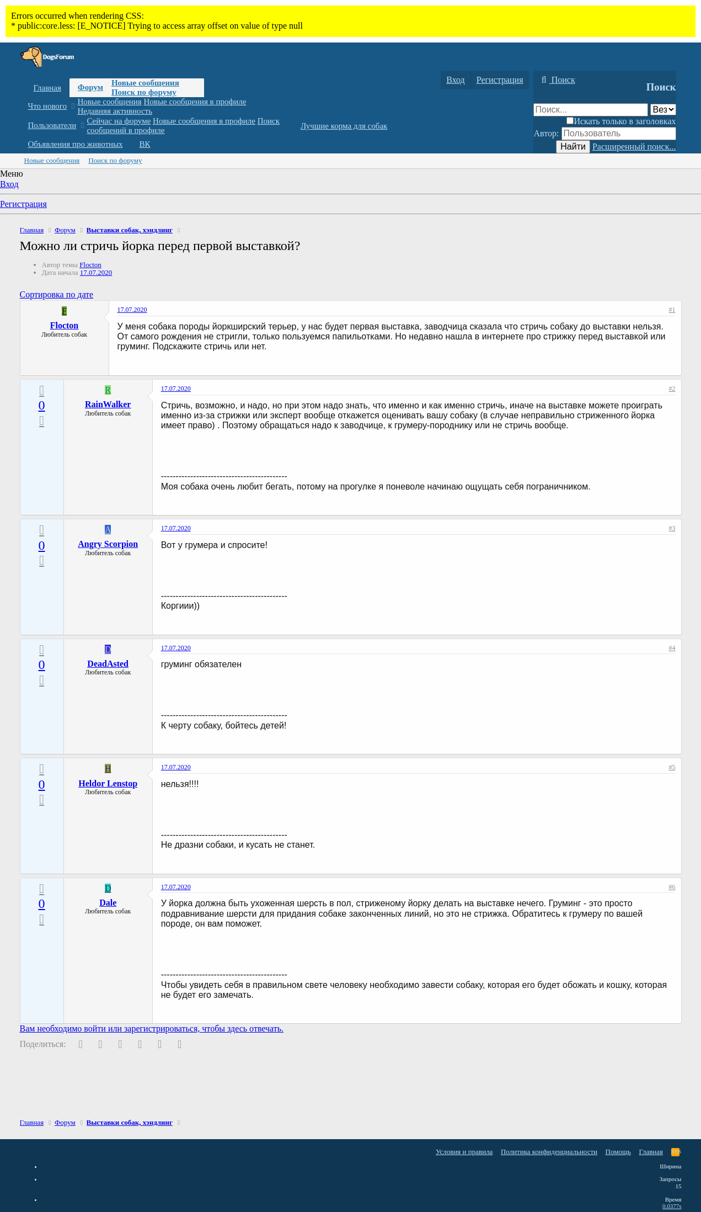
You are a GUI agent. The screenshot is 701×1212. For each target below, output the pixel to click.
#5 (672, 767)
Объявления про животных (75, 144)
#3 (672, 528)
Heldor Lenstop (107, 783)
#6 (672, 887)
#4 (672, 648)
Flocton (90, 265)
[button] (73, 106)
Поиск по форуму (143, 92)
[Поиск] (557, 80)
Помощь (618, 1151)
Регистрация (23, 204)
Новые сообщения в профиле (195, 101)
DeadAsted (108, 663)
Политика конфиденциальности (549, 1151)
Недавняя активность (114, 111)
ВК (145, 144)
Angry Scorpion (108, 544)
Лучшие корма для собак (344, 125)
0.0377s (672, 1206)
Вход (9, 184)
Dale (107, 902)
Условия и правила (464, 1151)
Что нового (47, 106)
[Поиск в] (663, 109)
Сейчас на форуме (119, 120)
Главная (47, 87)
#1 (672, 309)
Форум (90, 87)
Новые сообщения (145, 82)
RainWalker (108, 404)
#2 (672, 388)
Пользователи (52, 125)
